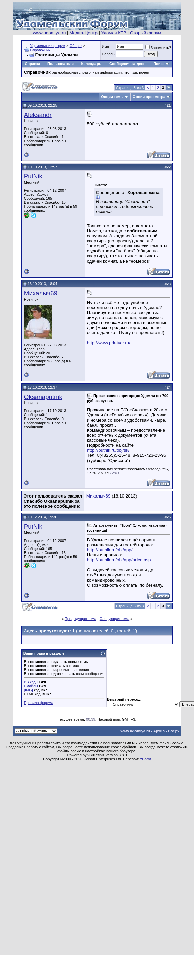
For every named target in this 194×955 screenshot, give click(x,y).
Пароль (108, 54)
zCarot (145, 759)
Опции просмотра (149, 97)
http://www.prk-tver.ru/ (108, 342)
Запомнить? (158, 48)
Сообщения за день (127, 64)
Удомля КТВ (113, 32)
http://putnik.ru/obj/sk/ (108, 450)
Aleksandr (38, 114)
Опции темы (112, 97)
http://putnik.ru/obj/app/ (110, 549)
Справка (32, 64)
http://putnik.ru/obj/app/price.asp (119, 559)
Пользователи (60, 64)
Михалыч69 (40, 293)
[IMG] (28, 690)
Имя (105, 47)
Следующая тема (114, 618)
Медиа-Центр (83, 32)
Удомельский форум (47, 46)
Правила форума (38, 703)
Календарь (91, 64)
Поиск (158, 64)
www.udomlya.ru (49, 32)
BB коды (31, 682)
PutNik (33, 176)
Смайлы (31, 686)
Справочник (40, 50)
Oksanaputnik (43, 396)
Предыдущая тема (80, 618)
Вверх (173, 731)
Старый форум (145, 32)
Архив (159, 731)
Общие (76, 46)
